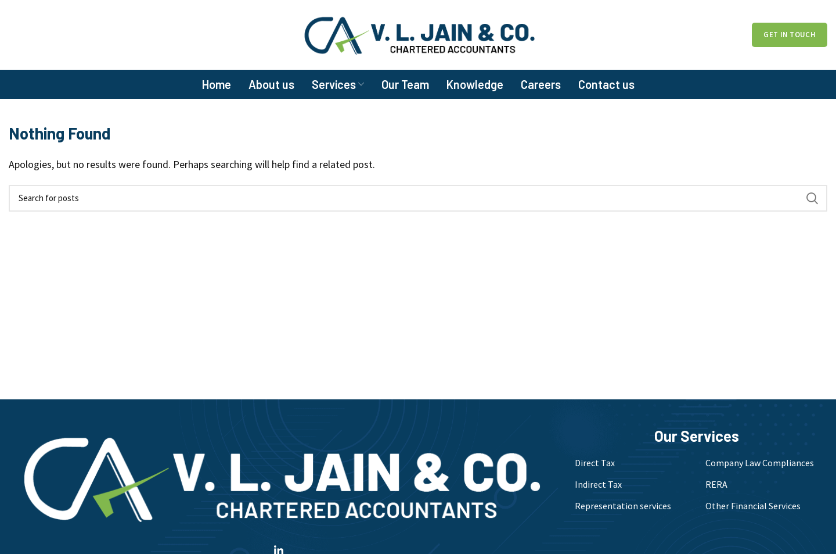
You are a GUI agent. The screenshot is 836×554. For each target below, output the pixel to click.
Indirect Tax (598, 484)
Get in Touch (789, 35)
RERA (716, 484)
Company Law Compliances (759, 463)
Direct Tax (595, 463)
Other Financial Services (753, 506)
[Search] (418, 198)
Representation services (623, 506)
